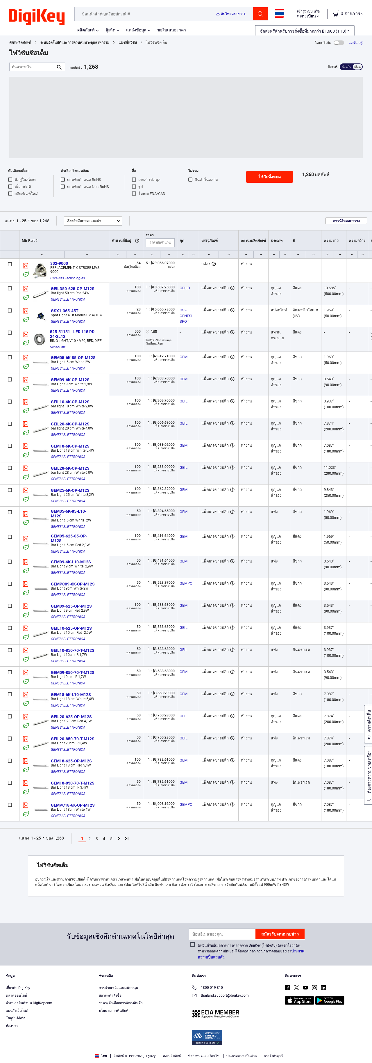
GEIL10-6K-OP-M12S (70, 402)
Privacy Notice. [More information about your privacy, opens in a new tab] (140, 1057)
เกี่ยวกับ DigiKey (18, 988)
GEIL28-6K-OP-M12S (70, 468)
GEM (183, 357)
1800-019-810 (207, 988)
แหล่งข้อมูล (136, 30)
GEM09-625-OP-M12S (71, 606)
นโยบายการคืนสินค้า (114, 1011)
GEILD (185, 288)
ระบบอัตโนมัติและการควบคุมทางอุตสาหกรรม (74, 42)
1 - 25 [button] (21, 221)
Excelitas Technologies (67, 278)
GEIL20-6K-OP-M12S (70, 424)
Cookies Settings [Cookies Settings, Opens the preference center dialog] (284, 1050)
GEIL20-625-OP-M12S (71, 716)
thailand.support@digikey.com (220, 996)
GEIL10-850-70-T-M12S (72, 650)
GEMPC (186, 583)
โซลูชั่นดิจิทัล (15, 1018)
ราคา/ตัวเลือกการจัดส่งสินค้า (121, 1003)
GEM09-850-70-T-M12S (72, 672)
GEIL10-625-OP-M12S (71, 628)
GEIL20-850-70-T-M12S (72, 739)
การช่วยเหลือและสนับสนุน (118, 988)
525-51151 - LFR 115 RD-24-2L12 (73, 334)
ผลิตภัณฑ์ (86, 30)
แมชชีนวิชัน (128, 42)
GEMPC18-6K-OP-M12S (73, 805)
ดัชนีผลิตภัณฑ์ (20, 42)
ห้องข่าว (12, 1026)
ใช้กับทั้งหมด (269, 177)
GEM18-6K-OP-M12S (70, 446)
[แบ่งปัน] (356, 43)
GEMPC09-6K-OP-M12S (73, 584)
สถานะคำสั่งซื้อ (110, 995)
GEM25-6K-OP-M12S (70, 490)
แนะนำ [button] (84, 221)
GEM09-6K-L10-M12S (71, 562)
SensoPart (57, 347)
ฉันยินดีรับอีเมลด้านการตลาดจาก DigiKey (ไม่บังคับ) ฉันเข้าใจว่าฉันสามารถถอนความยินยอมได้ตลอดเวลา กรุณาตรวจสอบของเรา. (251, 951)
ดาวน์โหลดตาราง (346, 221)
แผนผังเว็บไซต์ (17, 1011)
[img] (37, 17)
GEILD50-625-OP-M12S (72, 288)
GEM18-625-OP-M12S (71, 761)
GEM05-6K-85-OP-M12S (73, 357)
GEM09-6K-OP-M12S (70, 379)
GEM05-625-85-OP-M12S (69, 538)
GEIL (183, 401)
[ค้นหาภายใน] (33, 67)
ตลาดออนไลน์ (16, 995)
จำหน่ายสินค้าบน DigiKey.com (29, 1003)
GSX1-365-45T (64, 310)
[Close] (362, 1049)
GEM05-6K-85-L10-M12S (68, 513)
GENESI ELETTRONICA (68, 299)
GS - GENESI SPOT (186, 316)
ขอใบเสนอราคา (171, 30)
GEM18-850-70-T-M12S (72, 783)
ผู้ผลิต (110, 30)
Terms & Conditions (104, 1057)
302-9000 (59, 263)
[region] (186, 1050)
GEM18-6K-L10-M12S (71, 694)
